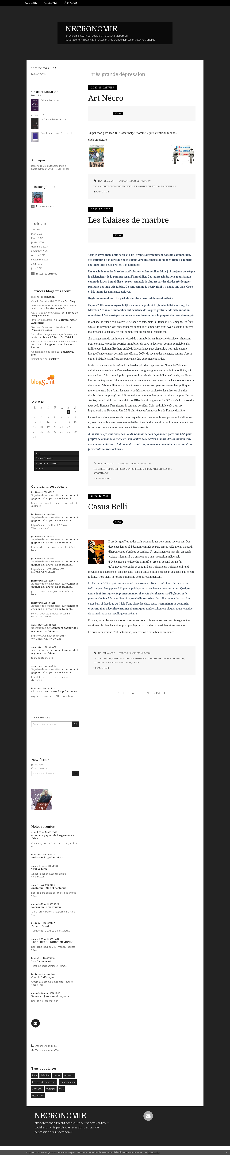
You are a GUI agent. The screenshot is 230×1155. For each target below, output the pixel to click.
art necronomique (110, 186)
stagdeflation (101, 473)
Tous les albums (45, 206)
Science (39, 468)
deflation (45, 1075)
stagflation (100, 662)
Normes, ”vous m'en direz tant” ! (49, 327)
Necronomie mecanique (46, 907)
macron (57, 1075)
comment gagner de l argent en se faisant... (54, 497)
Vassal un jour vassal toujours (50, 996)
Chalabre (54, 359)
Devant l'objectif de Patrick (58, 337)
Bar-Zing (70, 301)
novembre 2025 (39, 251)
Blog (38, 453)
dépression (38, 1095)
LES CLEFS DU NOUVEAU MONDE (52, 942)
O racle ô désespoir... (44, 977)
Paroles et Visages (41, 330)
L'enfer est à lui (41, 961)
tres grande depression (44, 1081)
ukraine (130, 658)
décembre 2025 (39, 246)
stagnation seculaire (119, 662)
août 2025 (36, 264)
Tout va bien (39, 869)
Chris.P (35, 691)
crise (61, 1088)
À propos (71, 2)
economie (37, 1088)
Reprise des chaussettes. (46, 495)
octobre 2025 (38, 255)
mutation (50, 1088)
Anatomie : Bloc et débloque (48, 888)
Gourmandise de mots (43, 351)
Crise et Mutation (44, 458)
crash (135, 662)
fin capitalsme (168, 186)
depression (137, 468)
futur (34, 1075)
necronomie (38, 627)
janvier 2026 (37, 242)
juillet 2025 (36, 268)
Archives (50, 2)
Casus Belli (107, 507)
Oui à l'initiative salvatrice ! (46, 312)
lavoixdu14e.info (55, 308)
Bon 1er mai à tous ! (42, 320)
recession (69, 1075)
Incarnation (48, 297)
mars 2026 (36, 233)
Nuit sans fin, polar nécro (61, 691)
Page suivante (155, 693)
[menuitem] (32, 3)
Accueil (31, 2)
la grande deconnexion (47, 463)
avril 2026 (36, 229)
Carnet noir (37, 359)
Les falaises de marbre (128, 220)
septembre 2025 (40, 259)
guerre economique (146, 658)
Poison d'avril (40, 926)
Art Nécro (105, 98)
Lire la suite (63, 168)
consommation (68, 1081)
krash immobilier (109, 468)
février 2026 (37, 238)
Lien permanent (104, 180)
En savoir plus (153, 1152)
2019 (33, 297)
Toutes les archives (46, 273)
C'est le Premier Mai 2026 (45, 301)
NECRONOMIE (91, 29)
